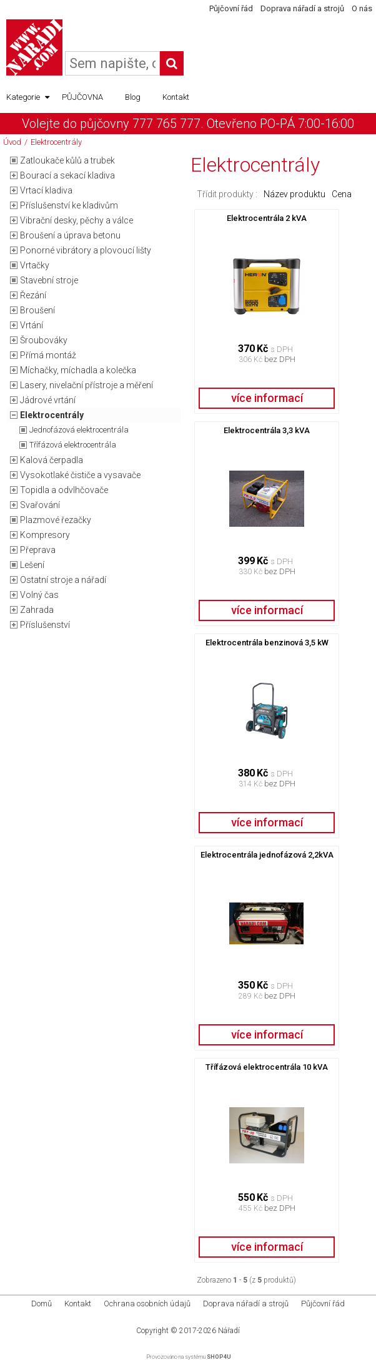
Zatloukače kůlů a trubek (67, 160)
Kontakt (175, 97)
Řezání (33, 295)
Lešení (32, 565)
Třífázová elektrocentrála (72, 444)
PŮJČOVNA (82, 97)
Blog (133, 97)
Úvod (12, 142)
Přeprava (38, 550)
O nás (362, 8)
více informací (267, 397)
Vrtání (31, 325)
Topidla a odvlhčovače (64, 490)
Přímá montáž (48, 355)
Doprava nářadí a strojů (302, 8)
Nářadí (229, 1330)
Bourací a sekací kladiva (67, 175)
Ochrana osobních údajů (147, 1303)
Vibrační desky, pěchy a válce (76, 220)
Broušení (37, 310)
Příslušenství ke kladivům (69, 205)
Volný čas (39, 595)
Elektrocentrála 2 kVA (267, 218)
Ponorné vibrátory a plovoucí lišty (85, 250)
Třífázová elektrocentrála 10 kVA (266, 1067)
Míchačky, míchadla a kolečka (78, 370)
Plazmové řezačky (55, 520)
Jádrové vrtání (48, 400)
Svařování (40, 505)
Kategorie (27, 97)
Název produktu (294, 194)
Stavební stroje (49, 280)
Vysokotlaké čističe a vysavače (80, 475)
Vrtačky (34, 265)
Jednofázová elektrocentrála (79, 429)
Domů (41, 1303)
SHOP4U (219, 1357)
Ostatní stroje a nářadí (63, 580)
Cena (342, 194)
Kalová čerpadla (51, 460)
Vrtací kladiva (46, 190)
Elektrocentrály (56, 142)
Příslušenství (45, 625)
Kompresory (45, 535)
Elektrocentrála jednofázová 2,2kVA (267, 854)
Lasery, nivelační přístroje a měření (86, 385)
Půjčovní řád (231, 8)
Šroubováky (43, 340)
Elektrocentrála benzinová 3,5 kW (267, 642)
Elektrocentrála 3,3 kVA (267, 430)
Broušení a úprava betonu (70, 235)
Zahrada (37, 610)
